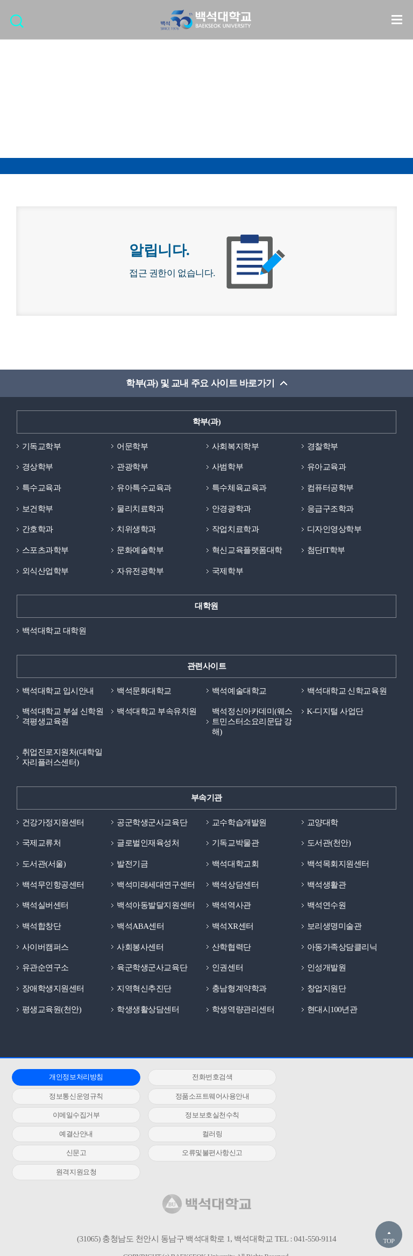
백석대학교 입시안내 (58, 691)
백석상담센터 (235, 885)
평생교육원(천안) (52, 1010)
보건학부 (37, 508)
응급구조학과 (330, 508)
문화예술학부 (140, 550)
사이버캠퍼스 (45, 947)
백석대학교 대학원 (54, 631)
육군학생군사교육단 (152, 968)
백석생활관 (326, 885)
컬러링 (202, 1116)
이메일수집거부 (202, 1097)
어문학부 (132, 446)
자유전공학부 (140, 571)
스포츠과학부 (45, 550)
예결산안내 (73, 1116)
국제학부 (227, 571)
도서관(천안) (329, 843)
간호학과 (37, 529)
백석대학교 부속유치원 (156, 712)
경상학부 (37, 467)
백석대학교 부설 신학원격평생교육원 (63, 717)
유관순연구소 (45, 968)
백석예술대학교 (239, 691)
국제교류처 (41, 843)
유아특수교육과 (144, 487)
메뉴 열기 (397, 19)
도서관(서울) (44, 864)
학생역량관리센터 (243, 1010)
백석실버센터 (45, 906)
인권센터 (227, 968)
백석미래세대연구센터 (156, 885)
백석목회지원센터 (338, 864)
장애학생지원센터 (53, 989)
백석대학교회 (235, 864)
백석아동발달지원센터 (156, 906)
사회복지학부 (235, 446)
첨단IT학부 (326, 550)
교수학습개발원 (239, 823)
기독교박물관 (235, 843)
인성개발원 (326, 968)
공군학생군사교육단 (152, 823)
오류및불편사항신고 (72, 1135)
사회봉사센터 (140, 947)
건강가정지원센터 (53, 823)
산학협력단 (231, 947)
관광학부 (132, 467)
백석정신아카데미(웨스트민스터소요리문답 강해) (252, 722)
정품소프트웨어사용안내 (72, 1097)
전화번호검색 (202, 1078)
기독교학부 (41, 446)
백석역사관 (231, 906)
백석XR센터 (233, 926)
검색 (19, 24)
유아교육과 (326, 467)
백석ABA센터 (140, 926)
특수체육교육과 (239, 487)
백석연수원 (326, 906)
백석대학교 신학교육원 (347, 691)
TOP (388, 1241)
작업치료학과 (235, 529)
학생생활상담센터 (148, 1010)
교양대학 (322, 823)
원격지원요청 (202, 1135)
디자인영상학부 (334, 529)
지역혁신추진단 (144, 989)
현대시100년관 (332, 1010)
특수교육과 (41, 487)
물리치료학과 (140, 508)
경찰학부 (322, 446)
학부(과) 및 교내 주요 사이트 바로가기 (200, 383)
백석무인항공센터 (53, 885)
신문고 (331, 1116)
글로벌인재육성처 (148, 843)
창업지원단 (326, 989)
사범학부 (227, 467)
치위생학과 (136, 529)
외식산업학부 (45, 571)
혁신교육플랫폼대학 (247, 550)
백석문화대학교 (144, 691)
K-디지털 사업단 (335, 712)
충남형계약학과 (239, 989)
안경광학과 (231, 508)
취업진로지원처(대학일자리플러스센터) (62, 757)
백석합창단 (41, 926)
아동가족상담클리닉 (342, 947)
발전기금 (132, 864)
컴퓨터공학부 (330, 487)
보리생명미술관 (334, 926)
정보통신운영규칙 (331, 1078)
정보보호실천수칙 (331, 1097)
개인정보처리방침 (72, 1078)
